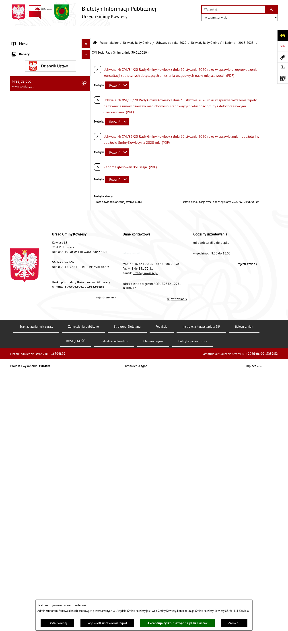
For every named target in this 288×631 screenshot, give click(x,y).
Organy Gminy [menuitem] (22, 50)
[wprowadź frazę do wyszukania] (233, 9)
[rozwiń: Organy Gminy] (87, 50)
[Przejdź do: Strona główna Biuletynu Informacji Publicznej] (95, 31)
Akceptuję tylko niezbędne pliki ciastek (177, 623)
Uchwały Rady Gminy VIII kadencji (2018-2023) (223, 31)
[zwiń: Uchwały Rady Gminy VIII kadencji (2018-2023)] (87, 118)
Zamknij (234, 623)
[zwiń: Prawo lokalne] (87, 59)
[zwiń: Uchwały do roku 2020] (87, 106)
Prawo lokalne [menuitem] (23, 59)
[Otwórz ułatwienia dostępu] (282, 35)
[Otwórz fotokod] (282, 78)
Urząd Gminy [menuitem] (21, 41)
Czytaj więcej (57, 623)
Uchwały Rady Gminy (137, 31)
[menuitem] (50, 70)
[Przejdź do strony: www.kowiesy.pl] (282, 57)
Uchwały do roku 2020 (171, 31)
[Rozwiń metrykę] (117, 73)
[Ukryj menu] (86, 32)
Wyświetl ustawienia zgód (107, 623)
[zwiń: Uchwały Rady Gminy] (87, 82)
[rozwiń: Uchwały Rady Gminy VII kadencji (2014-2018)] (87, 599)
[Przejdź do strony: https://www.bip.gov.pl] (282, 46)
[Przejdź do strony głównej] (83, 12)
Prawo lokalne (109, 31)
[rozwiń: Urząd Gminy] (87, 41)
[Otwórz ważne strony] (282, 67)
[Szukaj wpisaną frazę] (271, 9)
